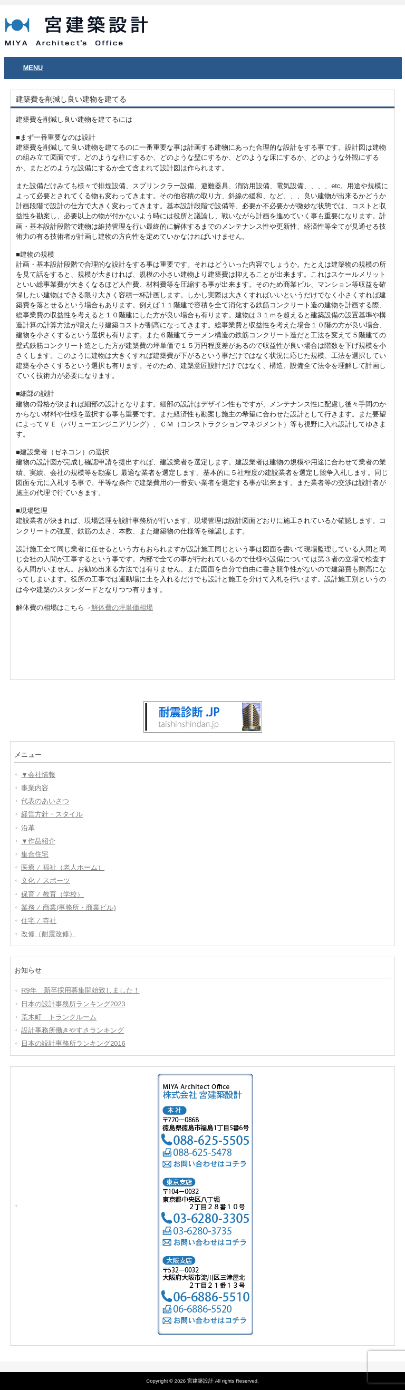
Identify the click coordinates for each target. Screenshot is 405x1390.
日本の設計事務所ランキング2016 (73, 1043)
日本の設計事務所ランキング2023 (73, 1004)
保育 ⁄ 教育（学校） (52, 894)
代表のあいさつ (45, 801)
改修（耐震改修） (48, 934)
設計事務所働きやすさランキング (72, 1030)
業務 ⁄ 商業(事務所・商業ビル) (68, 907)
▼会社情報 (38, 775)
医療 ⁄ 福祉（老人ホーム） (62, 867)
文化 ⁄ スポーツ (45, 880)
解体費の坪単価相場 (122, 607)
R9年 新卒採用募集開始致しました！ (80, 990)
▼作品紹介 (38, 841)
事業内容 (35, 788)
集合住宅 (35, 854)
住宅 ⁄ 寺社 (38, 921)
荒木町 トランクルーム (59, 1017)
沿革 (28, 828)
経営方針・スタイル (52, 814)
